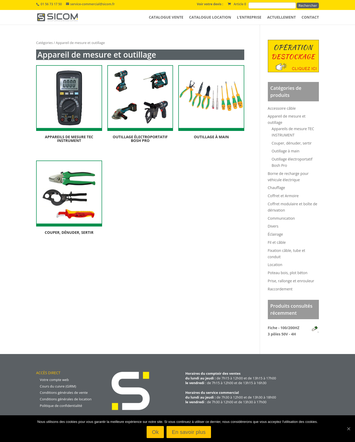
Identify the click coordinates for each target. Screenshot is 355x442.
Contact (310, 17)
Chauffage (276, 187)
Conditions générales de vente (64, 392)
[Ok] (348, 428)
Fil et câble (277, 242)
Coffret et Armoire (283, 195)
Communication (281, 218)
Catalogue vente (166, 17)
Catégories (44, 42)
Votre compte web (54, 379)
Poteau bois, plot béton (288, 272)
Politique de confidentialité (61, 405)
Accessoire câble (282, 108)
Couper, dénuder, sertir (292, 143)
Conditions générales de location (66, 399)
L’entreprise (249, 17)
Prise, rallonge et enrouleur (291, 280)
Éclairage (275, 234)
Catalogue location (210, 17)
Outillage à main (285, 150)
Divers (273, 226)
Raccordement (280, 288)
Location (275, 264)
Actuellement (281, 17)
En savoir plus (189, 432)
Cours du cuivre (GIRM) (58, 386)
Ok (155, 432)
